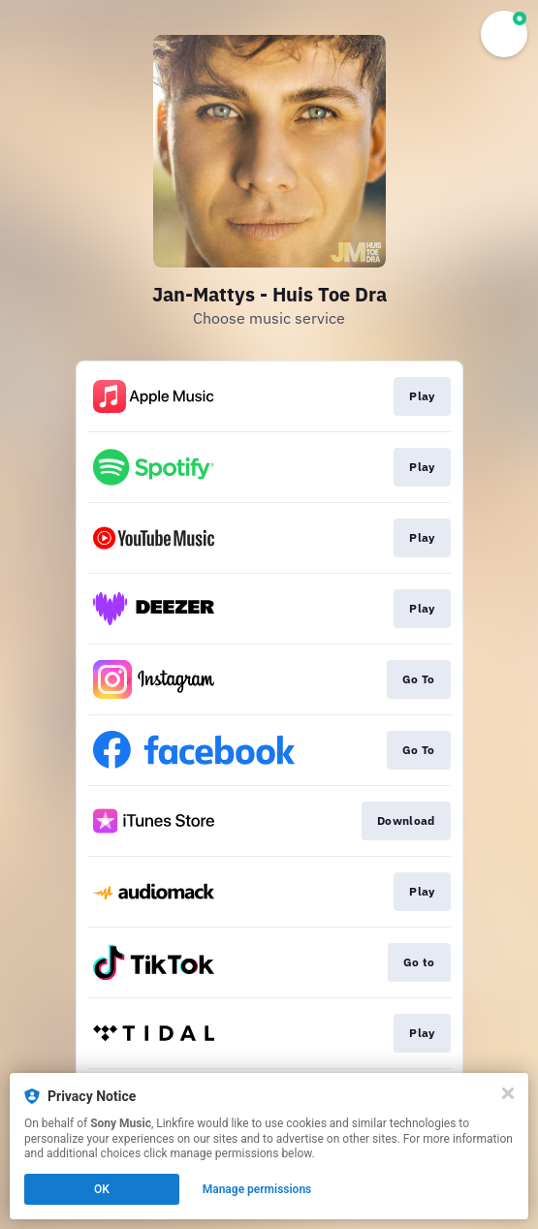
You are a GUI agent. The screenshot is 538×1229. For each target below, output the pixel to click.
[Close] (507, 1093)
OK (102, 1189)
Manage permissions (257, 1189)
